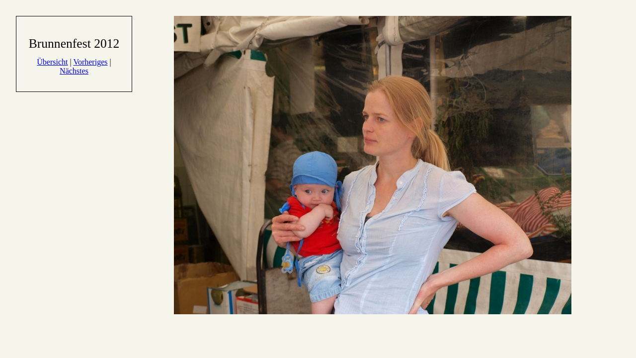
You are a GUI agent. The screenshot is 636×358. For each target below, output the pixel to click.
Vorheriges (90, 62)
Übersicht (52, 62)
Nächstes (74, 71)
